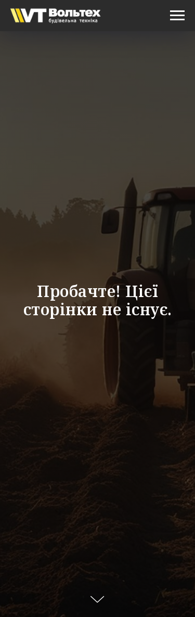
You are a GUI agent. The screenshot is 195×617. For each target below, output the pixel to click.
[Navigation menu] (177, 15)
